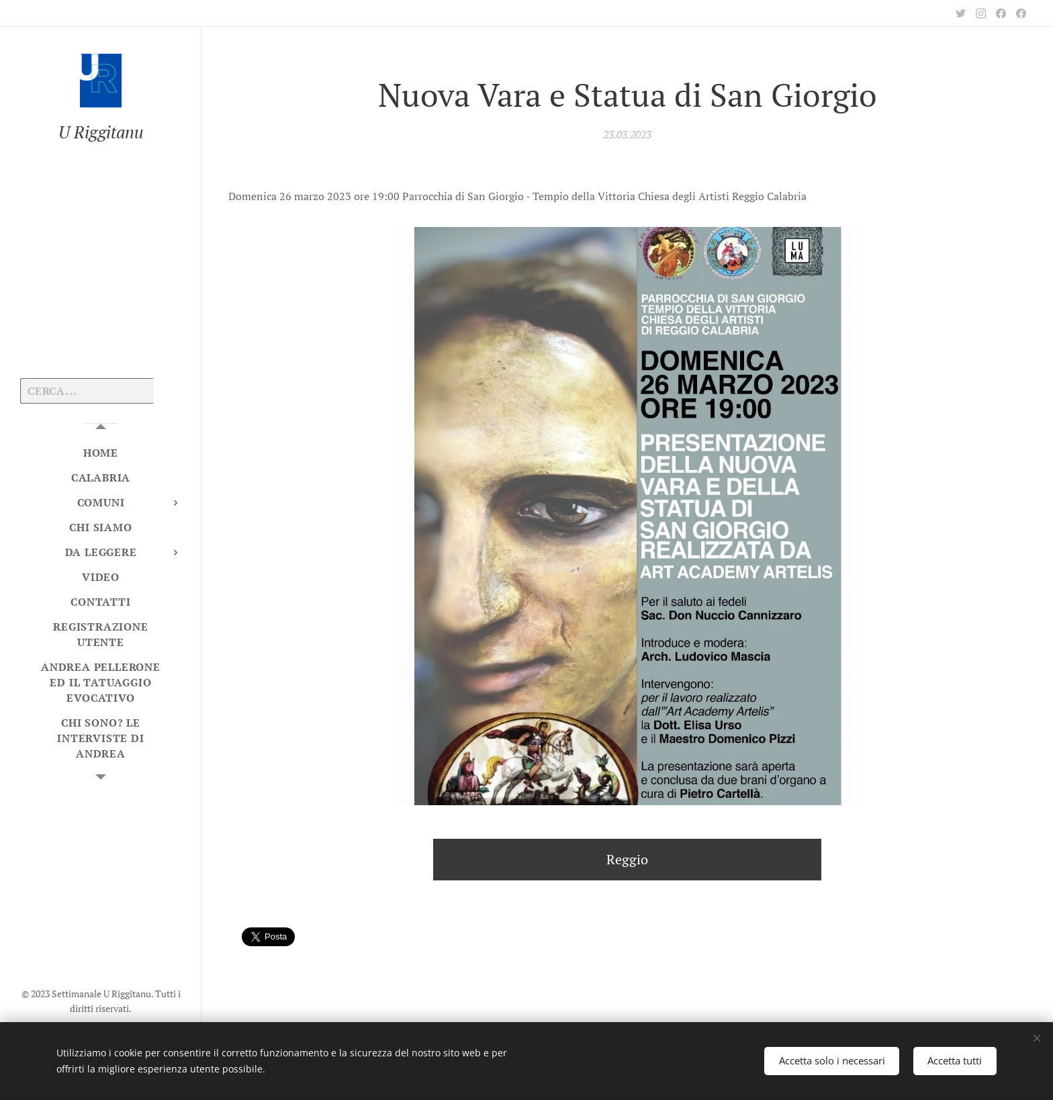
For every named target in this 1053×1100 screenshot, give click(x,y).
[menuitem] (100, 453)
